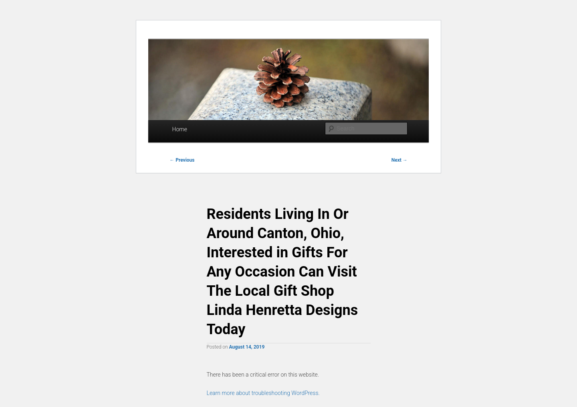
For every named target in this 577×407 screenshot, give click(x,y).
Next (399, 160)
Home (179, 129)
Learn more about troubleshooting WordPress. (263, 393)
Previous (181, 160)
